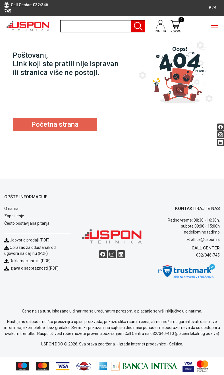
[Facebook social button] (220, 127)
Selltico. (176, 344)
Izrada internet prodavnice (142, 344)
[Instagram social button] (220, 134)
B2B (212, 7)
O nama (11, 208)
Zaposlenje (14, 216)
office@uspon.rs (205, 239)
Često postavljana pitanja (26, 223)
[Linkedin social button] (220, 142)
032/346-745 (208, 255)
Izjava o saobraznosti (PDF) (34, 268)
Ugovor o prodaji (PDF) (26, 240)
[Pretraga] (138, 26)
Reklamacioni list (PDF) (27, 261)
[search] (102, 26)
